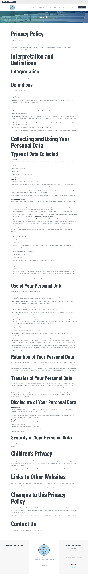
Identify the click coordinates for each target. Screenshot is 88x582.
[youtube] (81, 1)
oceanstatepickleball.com (45, 127)
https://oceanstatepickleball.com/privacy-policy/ (41, 533)
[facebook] (79, 1)
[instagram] (83, 1)
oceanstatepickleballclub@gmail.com (73, 557)
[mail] (85, 1)
